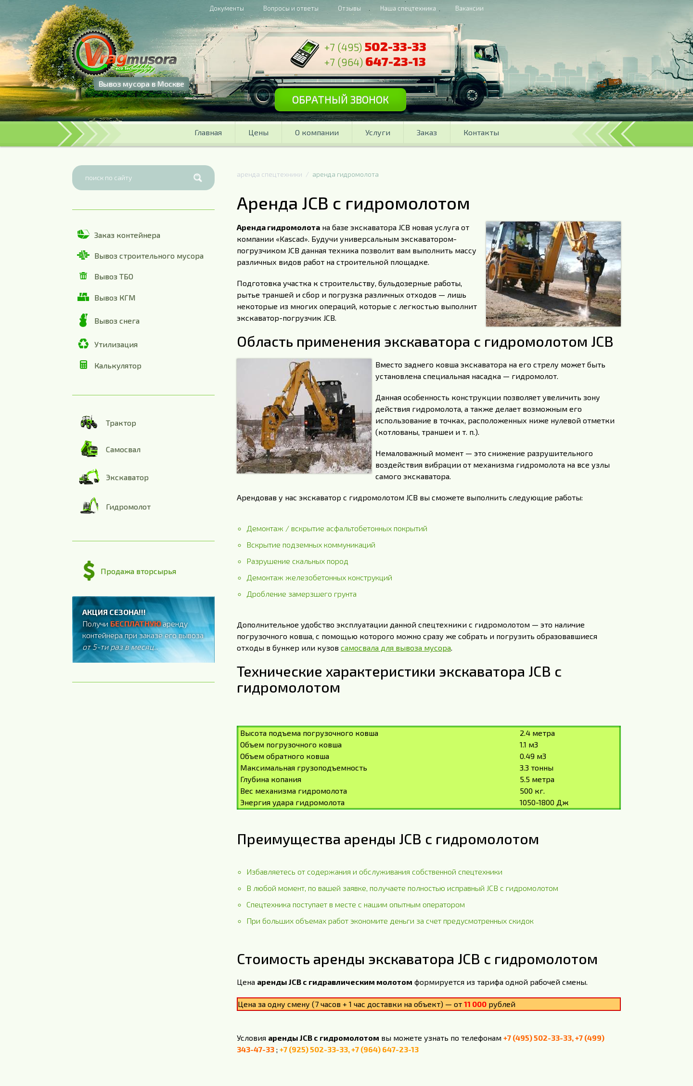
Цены (258, 132)
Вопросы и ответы (291, 8)
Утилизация (107, 344)
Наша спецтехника (408, 8)
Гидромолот (114, 506)
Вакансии (469, 8)
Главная (208, 132)
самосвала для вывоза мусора (396, 647)
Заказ (427, 132)
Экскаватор (113, 477)
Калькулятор (109, 364)
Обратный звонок (350, 102)
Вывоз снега (108, 320)
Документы (227, 8)
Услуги (377, 132)
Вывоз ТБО (105, 276)
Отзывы (349, 8)
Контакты (481, 132)
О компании (317, 132)
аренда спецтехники (269, 174)
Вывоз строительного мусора (140, 255)
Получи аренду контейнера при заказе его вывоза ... (143, 629)
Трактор (106, 422)
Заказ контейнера (118, 234)
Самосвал (109, 448)
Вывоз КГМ (106, 297)
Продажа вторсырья (129, 571)
